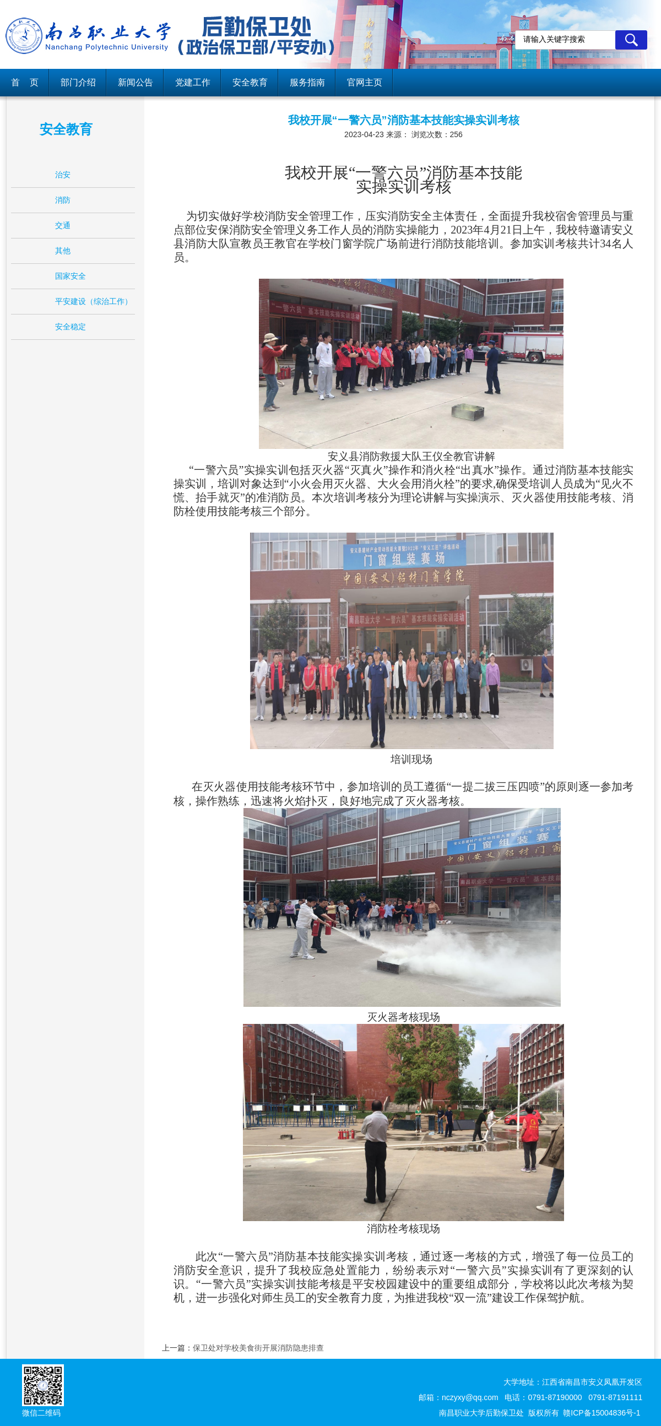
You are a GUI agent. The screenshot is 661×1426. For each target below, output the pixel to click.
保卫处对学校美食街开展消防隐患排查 (258, 1347)
